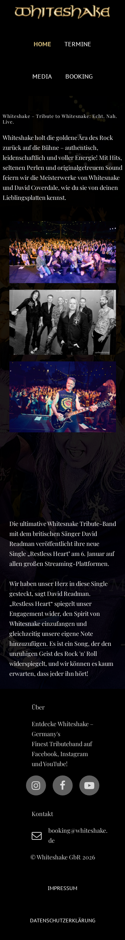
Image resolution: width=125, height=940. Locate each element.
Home (42, 44)
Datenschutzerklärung (62, 920)
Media (42, 76)
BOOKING (79, 76)
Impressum (62, 888)
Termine (77, 44)
